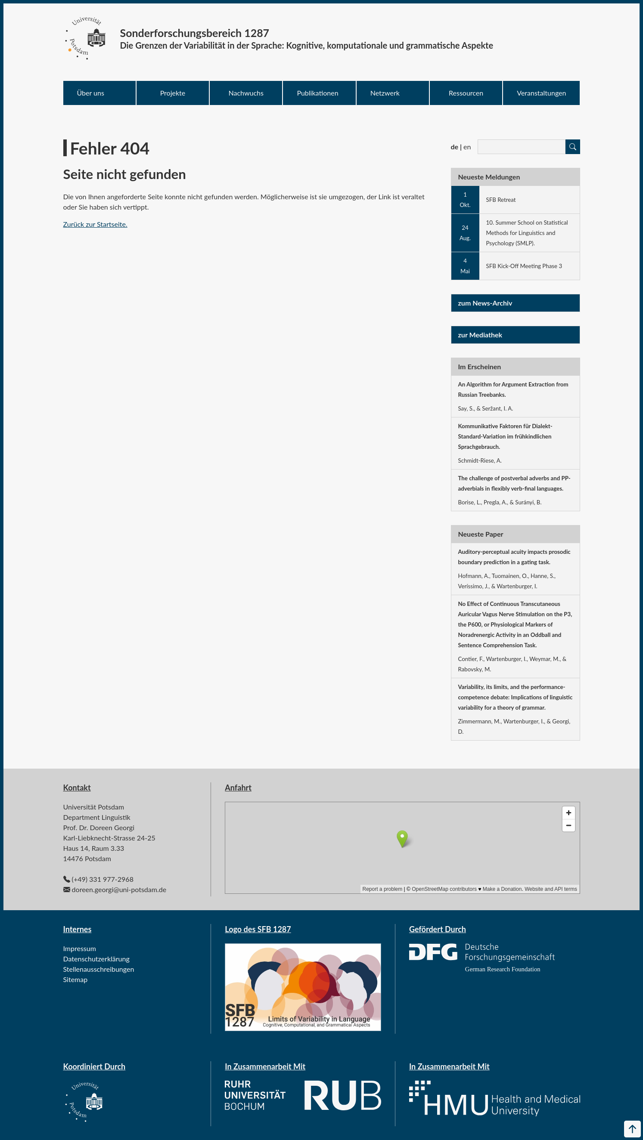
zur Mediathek (480, 335)
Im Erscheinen (479, 366)
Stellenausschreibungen (98, 969)
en (467, 146)
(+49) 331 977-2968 (103, 879)
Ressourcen (466, 93)
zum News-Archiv (485, 303)
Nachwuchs (246, 93)
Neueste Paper (480, 534)
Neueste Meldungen (489, 177)
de (455, 146)
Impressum (79, 948)
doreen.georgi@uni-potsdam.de (119, 889)
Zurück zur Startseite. (95, 224)
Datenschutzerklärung (96, 959)
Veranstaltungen (541, 93)
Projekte (173, 93)
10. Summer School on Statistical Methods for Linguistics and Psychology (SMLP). (527, 233)
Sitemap (75, 979)
